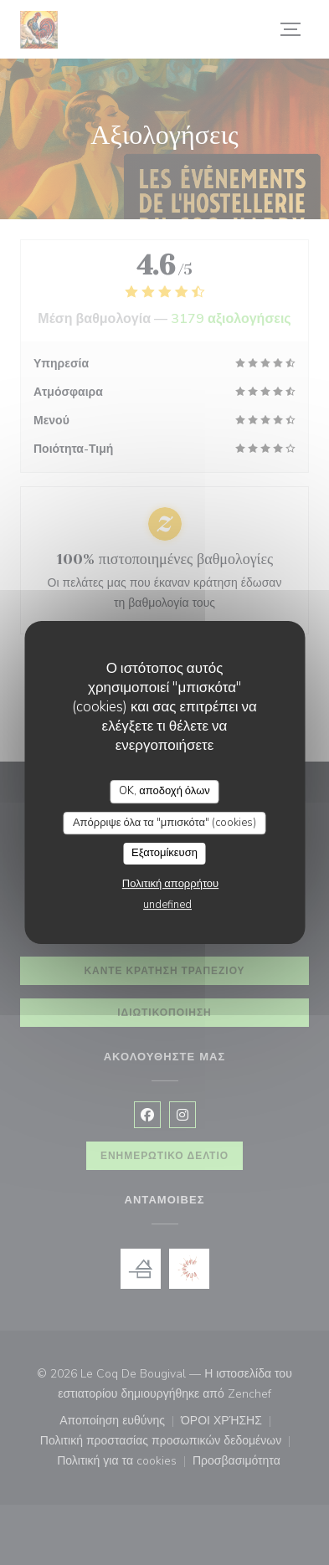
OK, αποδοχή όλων (164, 790)
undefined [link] (167, 904)
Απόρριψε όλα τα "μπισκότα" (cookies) (164, 822)
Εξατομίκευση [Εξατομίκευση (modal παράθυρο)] (164, 852)
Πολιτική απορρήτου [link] (170, 883)
